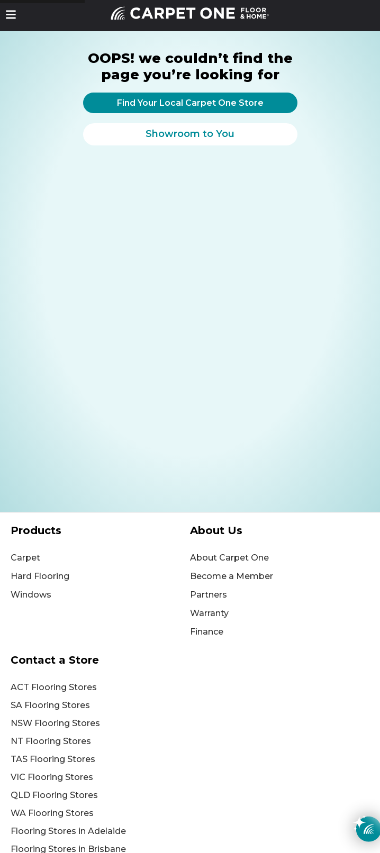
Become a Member (231, 576)
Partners (208, 595)
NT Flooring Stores (51, 741)
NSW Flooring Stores (55, 723)
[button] (10, 14)
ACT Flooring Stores (54, 687)
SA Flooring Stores (50, 705)
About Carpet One (229, 558)
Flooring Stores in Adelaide (68, 831)
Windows (31, 595)
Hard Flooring (40, 576)
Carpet (25, 558)
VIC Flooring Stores (52, 777)
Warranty (209, 613)
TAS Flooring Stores (53, 759)
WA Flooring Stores (52, 813)
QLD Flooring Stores (54, 795)
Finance (206, 632)
